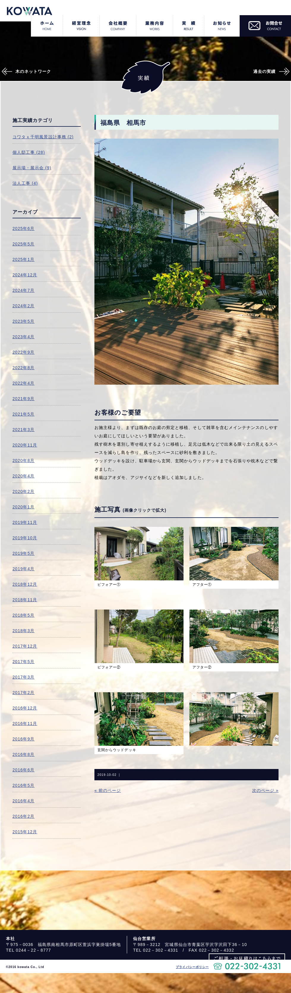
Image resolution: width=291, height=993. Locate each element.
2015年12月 (24, 831)
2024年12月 (24, 274)
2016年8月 (23, 754)
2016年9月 (23, 739)
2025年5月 (23, 244)
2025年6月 (23, 228)
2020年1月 (23, 507)
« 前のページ (107, 790)
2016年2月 (23, 816)
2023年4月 (23, 336)
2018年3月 (23, 630)
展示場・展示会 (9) (31, 167)
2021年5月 (23, 414)
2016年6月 (23, 770)
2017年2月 (23, 692)
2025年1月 (23, 259)
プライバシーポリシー (192, 967)
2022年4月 (23, 383)
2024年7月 (23, 290)
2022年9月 (23, 352)
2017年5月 (23, 661)
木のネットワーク (33, 71)
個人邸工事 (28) (28, 152)
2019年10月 (24, 537)
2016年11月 (24, 723)
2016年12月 (24, 708)
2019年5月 (23, 553)
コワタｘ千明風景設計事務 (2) (43, 136)
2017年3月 (23, 677)
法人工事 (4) (25, 183)
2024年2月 (23, 305)
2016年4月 (23, 800)
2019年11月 (24, 522)
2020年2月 (23, 491)
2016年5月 (23, 785)
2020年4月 (23, 476)
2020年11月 (24, 445)
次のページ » (265, 790)
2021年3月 (23, 429)
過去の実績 (264, 71)
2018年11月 (24, 599)
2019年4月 (23, 568)
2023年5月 (23, 321)
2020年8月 (23, 460)
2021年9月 (23, 398)
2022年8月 (23, 367)
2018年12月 (24, 584)
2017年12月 (24, 646)
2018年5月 (23, 615)
